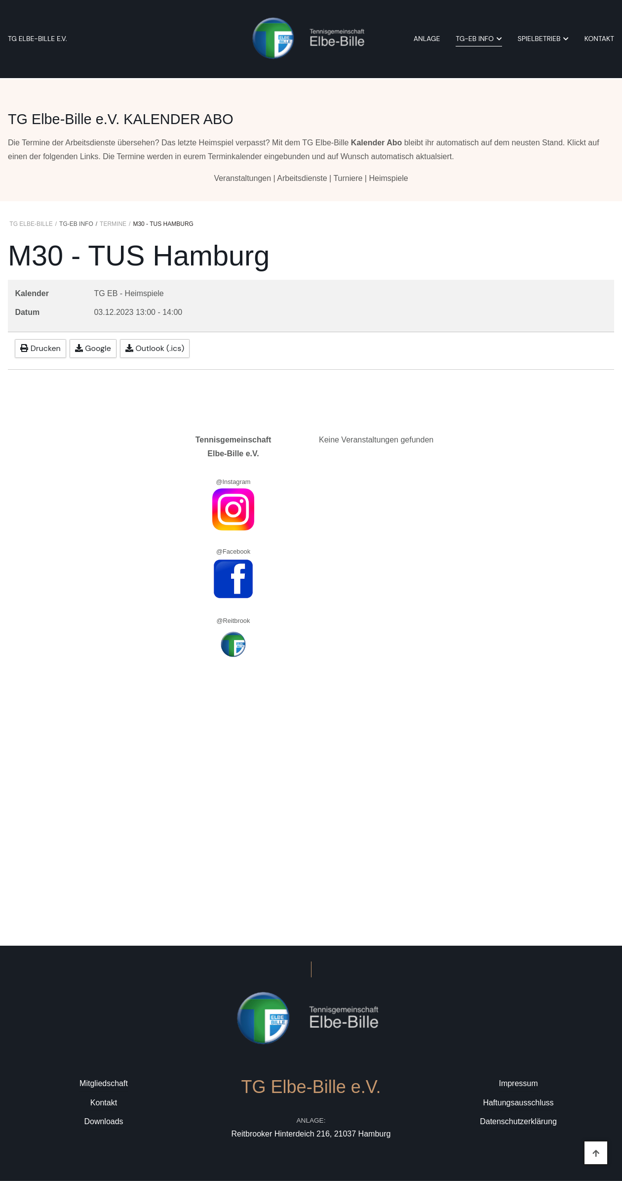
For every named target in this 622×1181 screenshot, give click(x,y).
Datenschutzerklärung (518, 1121)
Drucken (40, 348)
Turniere (347, 178)
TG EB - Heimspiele (128, 293)
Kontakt (599, 38)
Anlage (427, 38)
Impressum (518, 1083)
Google (93, 348)
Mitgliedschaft (103, 1083)
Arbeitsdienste (302, 178)
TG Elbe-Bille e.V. (37, 38)
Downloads (103, 1121)
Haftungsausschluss (518, 1102)
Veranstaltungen (242, 178)
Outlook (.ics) (154, 348)
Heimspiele (388, 178)
